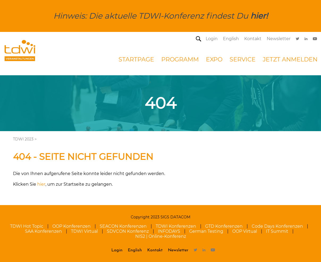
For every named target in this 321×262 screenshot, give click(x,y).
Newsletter (278, 38)
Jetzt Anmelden (290, 59)
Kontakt (252, 38)
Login (212, 38)
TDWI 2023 (23, 139)
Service (243, 59)
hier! (259, 16)
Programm (180, 59)
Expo (214, 59)
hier (41, 184)
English (231, 38)
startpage (136, 59)
